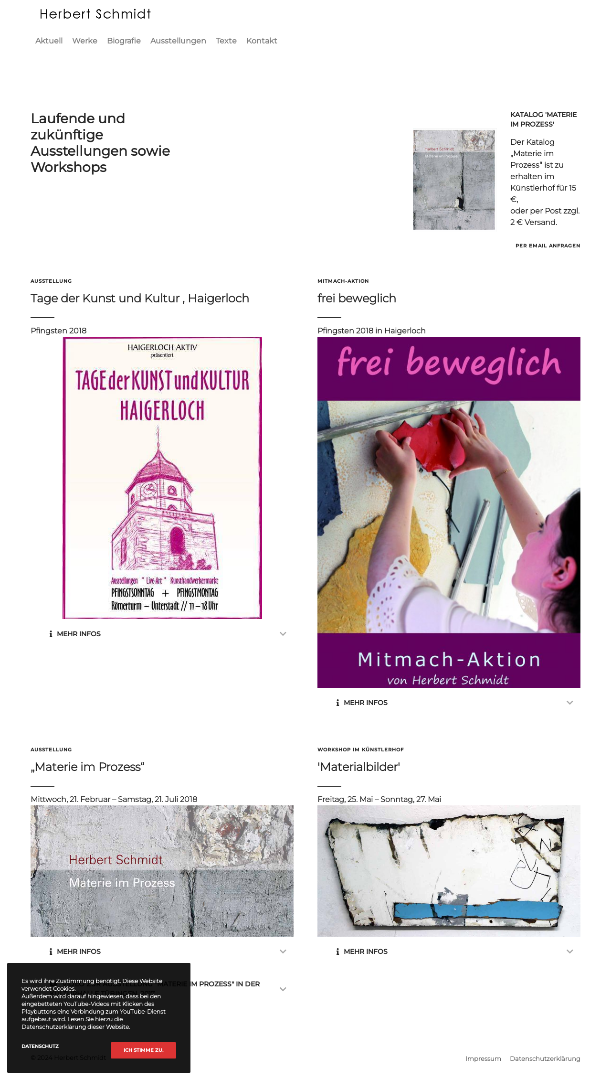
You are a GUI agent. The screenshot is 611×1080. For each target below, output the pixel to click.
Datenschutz (40, 1046)
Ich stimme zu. (143, 1050)
